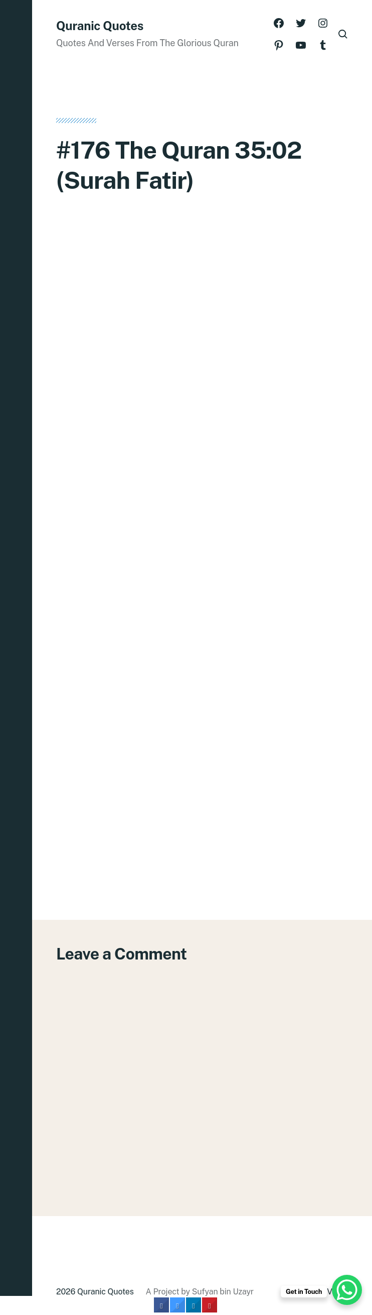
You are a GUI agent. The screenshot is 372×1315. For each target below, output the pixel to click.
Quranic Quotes (99, 26)
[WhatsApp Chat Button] (347, 1290)
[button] (16, 657)
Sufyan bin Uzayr (223, 1291)
